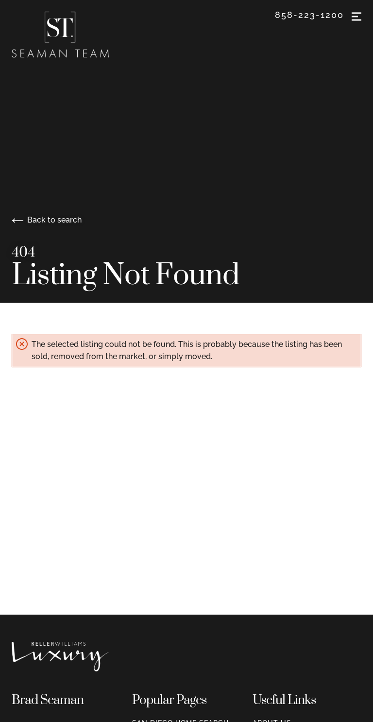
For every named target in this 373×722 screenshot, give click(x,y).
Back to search (47, 219)
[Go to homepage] (70, 35)
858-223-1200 (309, 15)
